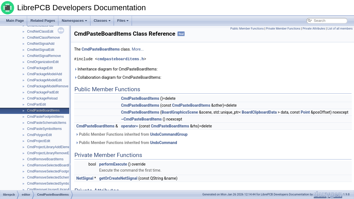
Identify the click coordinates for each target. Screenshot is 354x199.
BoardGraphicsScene (180, 112)
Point (305, 112)
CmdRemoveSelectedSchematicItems (55, 177)
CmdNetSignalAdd (40, 44)
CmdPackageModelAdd (44, 74)
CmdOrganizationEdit (43, 62)
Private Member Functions (283, 28)
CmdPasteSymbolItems (44, 129)
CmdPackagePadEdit (43, 92)
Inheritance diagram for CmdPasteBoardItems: (116, 69)
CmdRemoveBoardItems (45, 159)
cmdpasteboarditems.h (120, 59)
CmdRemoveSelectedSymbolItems (53, 183)
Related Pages (42, 21)
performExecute (113, 164)
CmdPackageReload (42, 98)
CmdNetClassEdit (40, 31)
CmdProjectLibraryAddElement (50, 147)
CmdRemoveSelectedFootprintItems (53, 171)
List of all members (340, 28)
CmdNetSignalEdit (40, 50)
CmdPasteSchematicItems (46, 123)
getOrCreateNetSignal (118, 178)
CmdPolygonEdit (39, 135)
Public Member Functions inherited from (132, 134)
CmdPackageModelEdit (44, 80)
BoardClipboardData (259, 112)
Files (123, 21)
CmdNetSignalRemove (44, 56)
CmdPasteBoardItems (43, 110)
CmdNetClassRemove (43, 38)
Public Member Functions (247, 28)
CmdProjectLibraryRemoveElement (53, 153)
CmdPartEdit (36, 104)
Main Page (15, 21)
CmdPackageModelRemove (47, 86)
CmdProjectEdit (38, 141)
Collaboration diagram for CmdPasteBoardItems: (117, 77)
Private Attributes (314, 28)
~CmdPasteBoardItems (141, 119)
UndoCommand (163, 142)
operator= (129, 126)
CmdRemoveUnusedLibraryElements (54, 190)
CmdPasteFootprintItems (45, 117)
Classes (102, 21)
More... (138, 49)
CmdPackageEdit (40, 68)
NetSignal (84, 178)
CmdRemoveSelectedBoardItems (51, 165)
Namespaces (74, 21)
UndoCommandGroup (169, 134)
